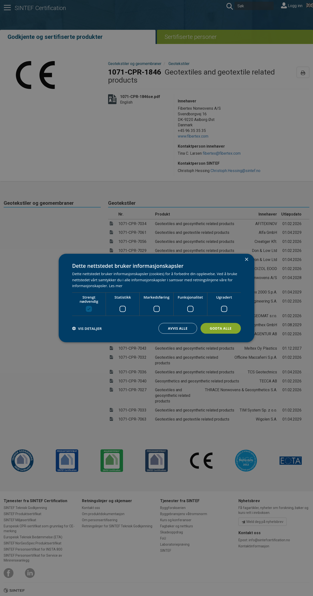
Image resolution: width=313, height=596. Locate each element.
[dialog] (156, 298)
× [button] (246, 259)
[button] (87, 328)
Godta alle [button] (221, 328)
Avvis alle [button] (177, 328)
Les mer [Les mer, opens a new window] (116, 285)
